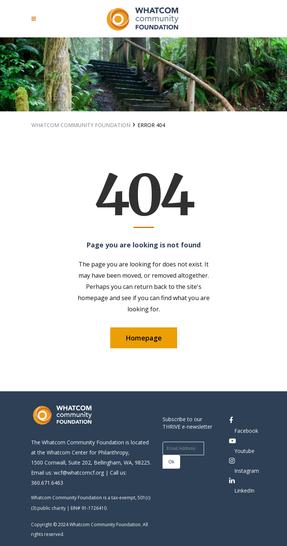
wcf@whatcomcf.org (79, 472)
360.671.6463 (47, 482)
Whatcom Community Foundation (80, 125)
